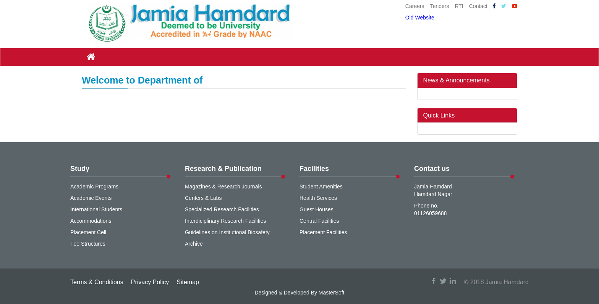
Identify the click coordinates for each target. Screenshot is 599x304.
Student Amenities (321, 186)
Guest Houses (316, 209)
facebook (433, 281)
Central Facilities (319, 221)
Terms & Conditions (96, 282)
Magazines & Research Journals (223, 186)
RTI (459, 6)
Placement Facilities (323, 232)
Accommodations (90, 221)
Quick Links (439, 115)
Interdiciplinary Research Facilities (225, 221)
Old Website (419, 17)
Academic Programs (94, 186)
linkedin (453, 281)
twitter (443, 281)
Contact (478, 6)
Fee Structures (87, 244)
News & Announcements (456, 80)
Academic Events (91, 198)
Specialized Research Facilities (222, 209)
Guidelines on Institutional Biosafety (227, 232)
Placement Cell (88, 232)
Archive (194, 244)
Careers (414, 6)
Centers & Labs (203, 198)
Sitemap (187, 282)
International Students (96, 209)
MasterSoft (332, 293)
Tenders (439, 6)
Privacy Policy (150, 282)
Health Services (318, 198)
